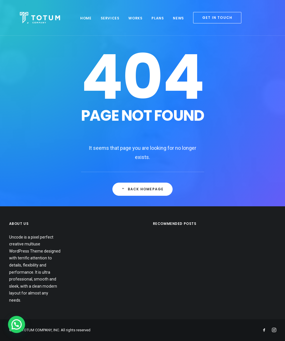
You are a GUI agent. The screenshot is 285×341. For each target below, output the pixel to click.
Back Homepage (143, 189)
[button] (16, 324)
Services (103, 18)
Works (129, 18)
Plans (151, 18)
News (172, 18)
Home (79, 18)
